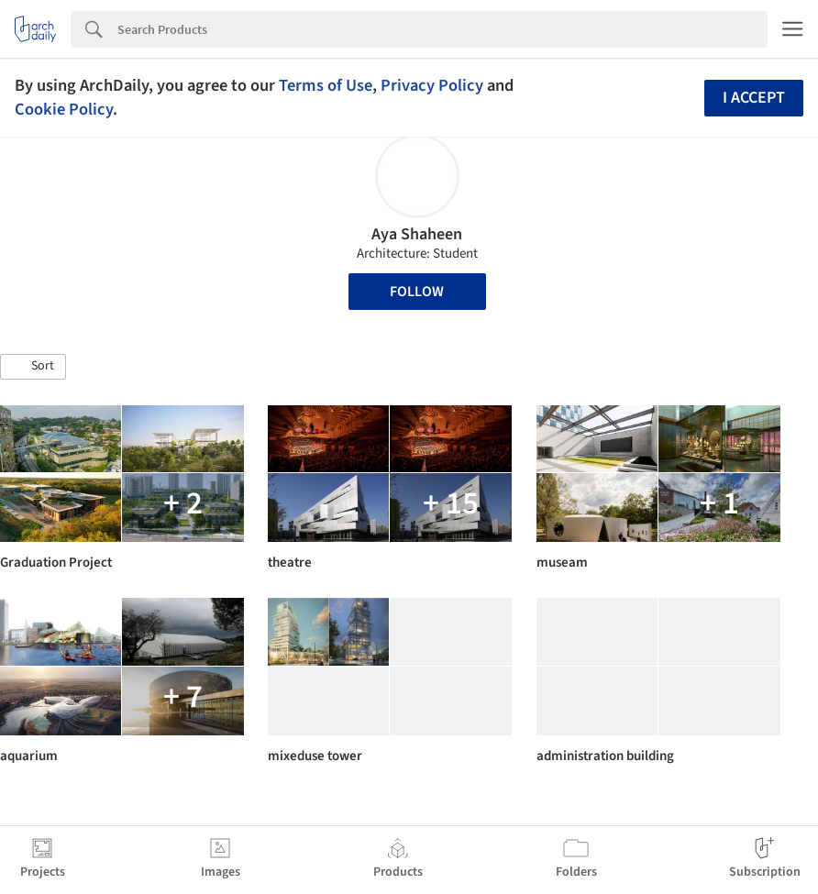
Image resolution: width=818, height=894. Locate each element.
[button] (33, 367)
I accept (754, 97)
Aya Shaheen (416, 234)
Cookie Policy (64, 109)
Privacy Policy (432, 85)
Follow (417, 291)
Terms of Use (325, 85)
